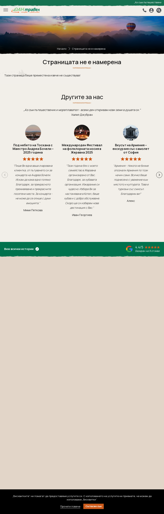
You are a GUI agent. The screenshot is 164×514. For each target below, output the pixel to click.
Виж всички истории (21, 249)
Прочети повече (70, 506)
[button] (159, 175)
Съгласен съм (93, 506)
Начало (61, 48)
